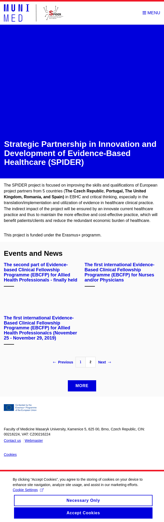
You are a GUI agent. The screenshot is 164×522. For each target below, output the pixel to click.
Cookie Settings (28, 492)
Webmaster (34, 441)
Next (104, 362)
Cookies (10, 455)
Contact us (12, 441)
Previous (63, 362)
